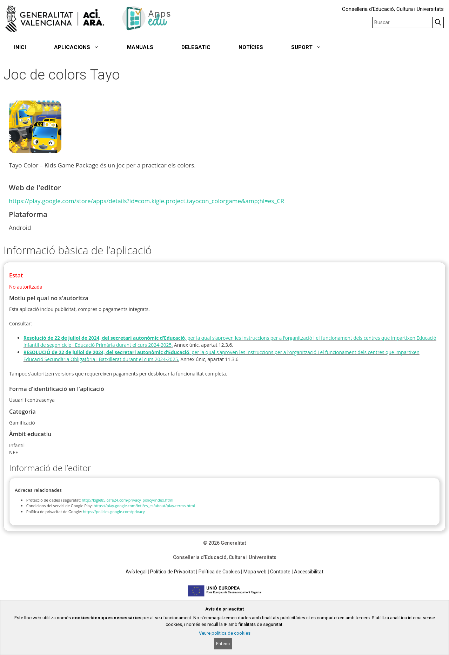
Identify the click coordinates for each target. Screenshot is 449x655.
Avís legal (136, 571)
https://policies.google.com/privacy (114, 511)
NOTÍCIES (251, 47)
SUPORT (313, 47)
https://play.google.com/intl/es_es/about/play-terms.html (144, 505)
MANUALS (140, 47)
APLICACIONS (83, 47)
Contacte (280, 571)
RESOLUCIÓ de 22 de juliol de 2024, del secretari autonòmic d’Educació (106, 352)
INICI (20, 47)
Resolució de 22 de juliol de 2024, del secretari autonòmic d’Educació (104, 338)
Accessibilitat (308, 571)
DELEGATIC (195, 47)
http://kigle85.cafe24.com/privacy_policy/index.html (127, 500)
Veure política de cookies (224, 633)
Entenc (223, 643)
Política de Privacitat (172, 571)
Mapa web (255, 571)
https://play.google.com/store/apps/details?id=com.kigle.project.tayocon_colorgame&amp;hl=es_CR (146, 201)
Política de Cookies (219, 571)
